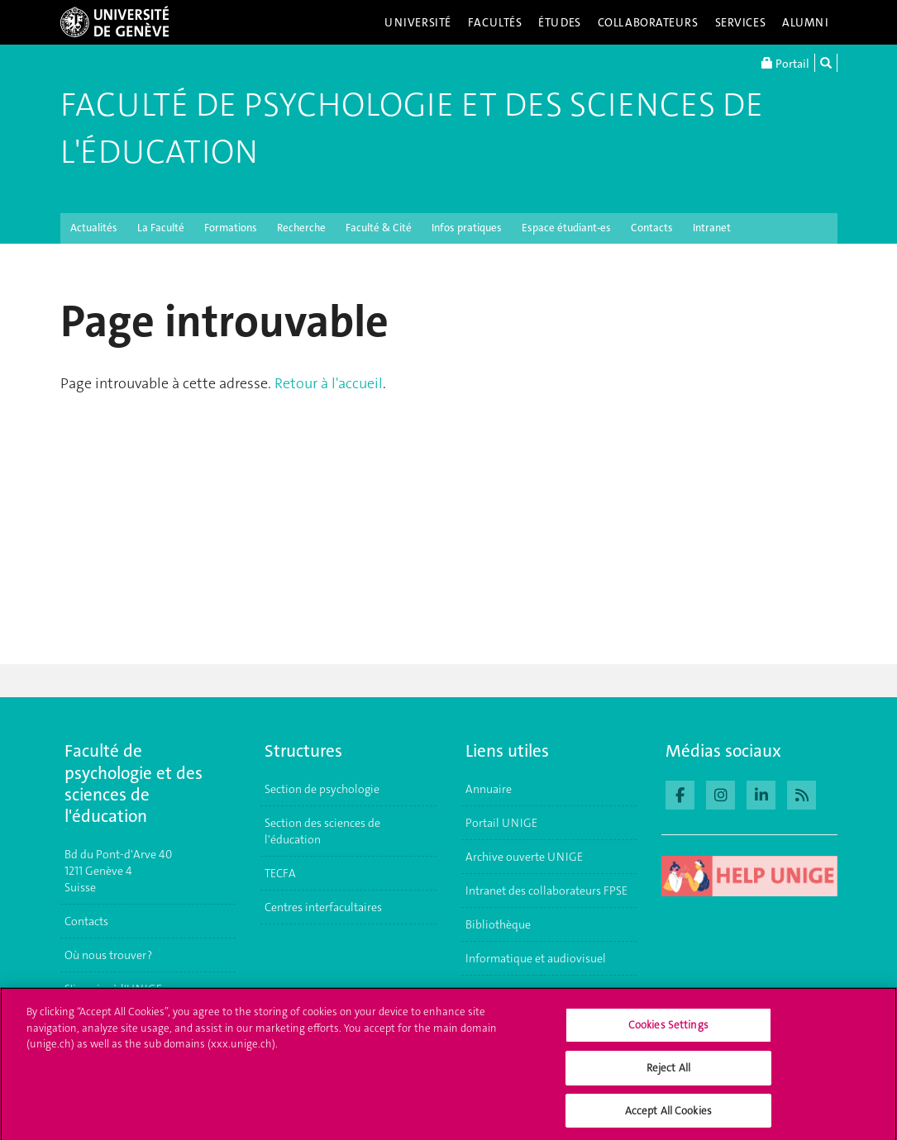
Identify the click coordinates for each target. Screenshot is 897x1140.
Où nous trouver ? (108, 955)
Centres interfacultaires (323, 907)
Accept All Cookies (668, 1116)
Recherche (301, 228)
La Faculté (160, 228)
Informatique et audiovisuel (535, 958)
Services (740, 22)
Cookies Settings (668, 1031)
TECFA (280, 873)
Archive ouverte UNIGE (524, 856)
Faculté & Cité (379, 228)
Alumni (805, 22)
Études (559, 22)
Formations (230, 228)
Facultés (495, 22)
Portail (785, 63)
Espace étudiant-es (566, 228)
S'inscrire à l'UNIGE (113, 988)
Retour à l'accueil (328, 383)
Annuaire (488, 788)
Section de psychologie (322, 788)
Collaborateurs (648, 22)
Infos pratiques (467, 228)
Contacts (652, 228)
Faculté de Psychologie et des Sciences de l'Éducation (411, 128)
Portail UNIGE (501, 822)
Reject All (668, 1073)
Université (417, 22)
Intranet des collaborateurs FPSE (546, 890)
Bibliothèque (498, 924)
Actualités (93, 228)
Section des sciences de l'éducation (322, 831)
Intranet (712, 228)
